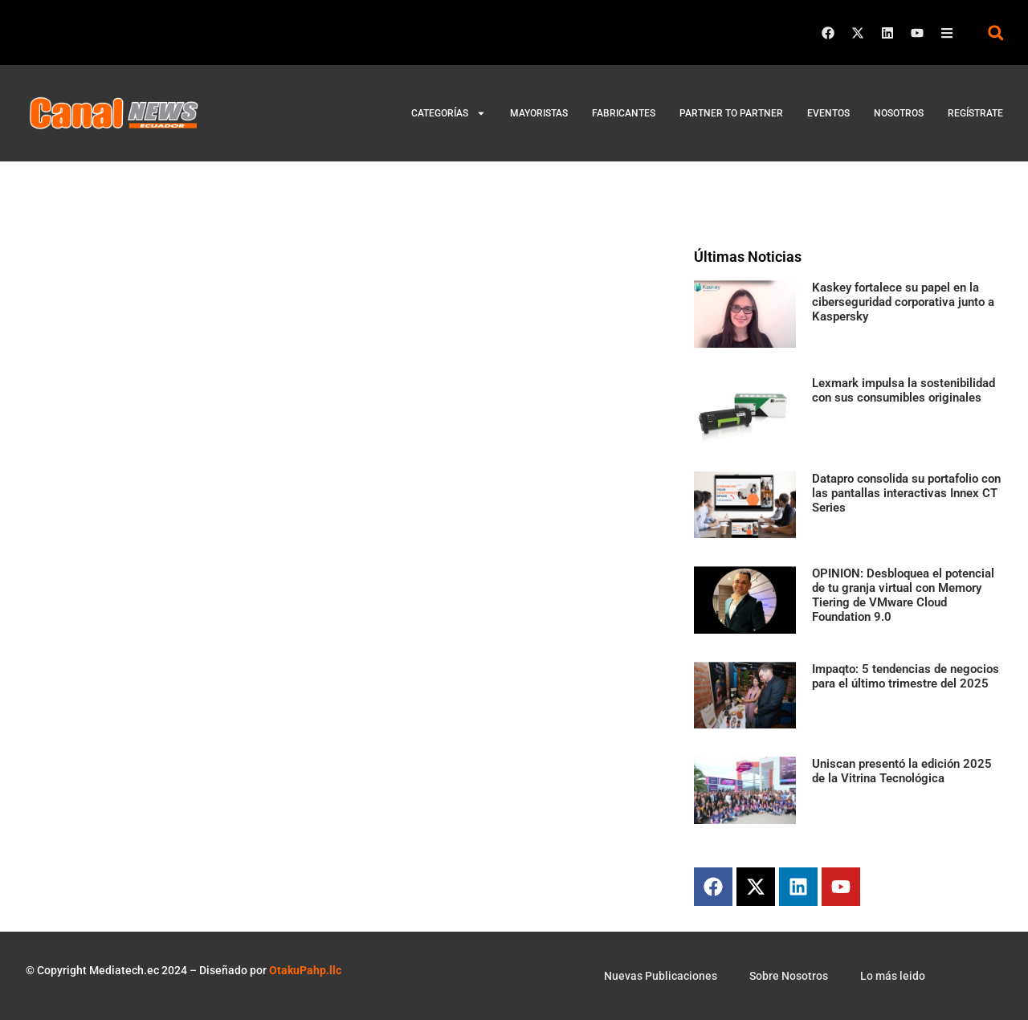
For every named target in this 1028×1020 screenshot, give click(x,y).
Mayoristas (539, 113)
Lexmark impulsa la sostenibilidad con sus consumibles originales (903, 390)
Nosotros (899, 113)
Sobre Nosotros (788, 975)
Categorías (448, 113)
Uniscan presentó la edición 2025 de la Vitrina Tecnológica (902, 771)
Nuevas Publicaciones (660, 975)
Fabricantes (623, 113)
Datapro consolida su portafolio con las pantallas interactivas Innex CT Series (906, 493)
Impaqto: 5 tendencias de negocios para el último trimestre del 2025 (905, 676)
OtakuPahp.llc (305, 970)
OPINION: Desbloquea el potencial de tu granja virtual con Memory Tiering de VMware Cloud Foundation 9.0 (903, 595)
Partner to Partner (731, 113)
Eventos (828, 113)
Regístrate (975, 113)
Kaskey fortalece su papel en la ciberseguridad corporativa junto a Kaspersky (903, 302)
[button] (995, 32)
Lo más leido (892, 975)
